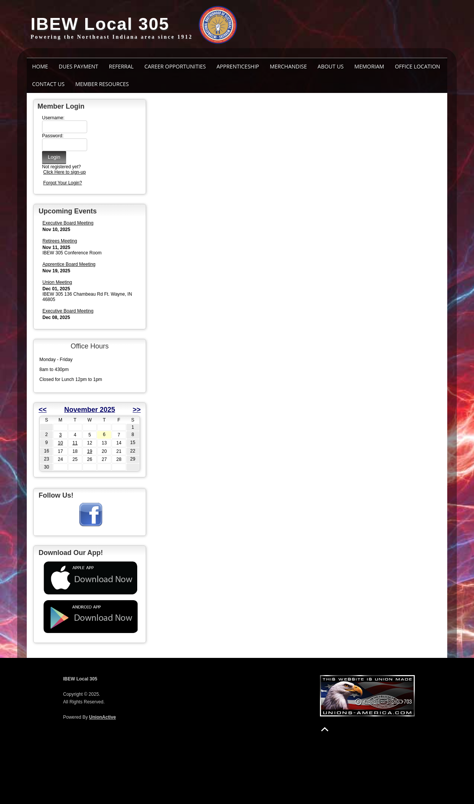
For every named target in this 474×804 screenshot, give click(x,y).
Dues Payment (78, 66)
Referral (121, 66)
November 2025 (89, 409)
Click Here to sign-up (64, 172)
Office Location (417, 66)
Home (40, 66)
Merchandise (288, 66)
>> (137, 409)
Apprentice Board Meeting (69, 264)
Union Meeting (57, 282)
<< (43, 409)
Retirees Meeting (59, 241)
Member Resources (102, 84)
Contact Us (48, 84)
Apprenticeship (238, 66)
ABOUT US (331, 66)
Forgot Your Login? (62, 183)
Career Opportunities (175, 66)
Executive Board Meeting (67, 223)
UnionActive (102, 717)
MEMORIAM (369, 66)
